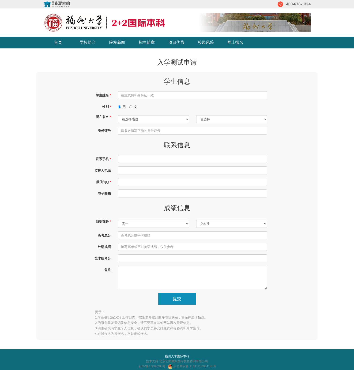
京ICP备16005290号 (152, 366)
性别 (105, 107)
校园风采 (206, 42)
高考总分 (104, 235)
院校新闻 (117, 42)
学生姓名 (102, 95)
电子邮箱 (104, 193)
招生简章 (147, 42)
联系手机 (102, 159)
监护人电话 (102, 170)
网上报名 (235, 42)
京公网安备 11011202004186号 (192, 366)
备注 (107, 270)
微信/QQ (102, 182)
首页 (58, 42)
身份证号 (104, 131)
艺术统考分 (102, 258)
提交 (177, 298)
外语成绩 (104, 247)
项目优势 (176, 42)
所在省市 (102, 117)
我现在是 (102, 221)
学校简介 (88, 42)
